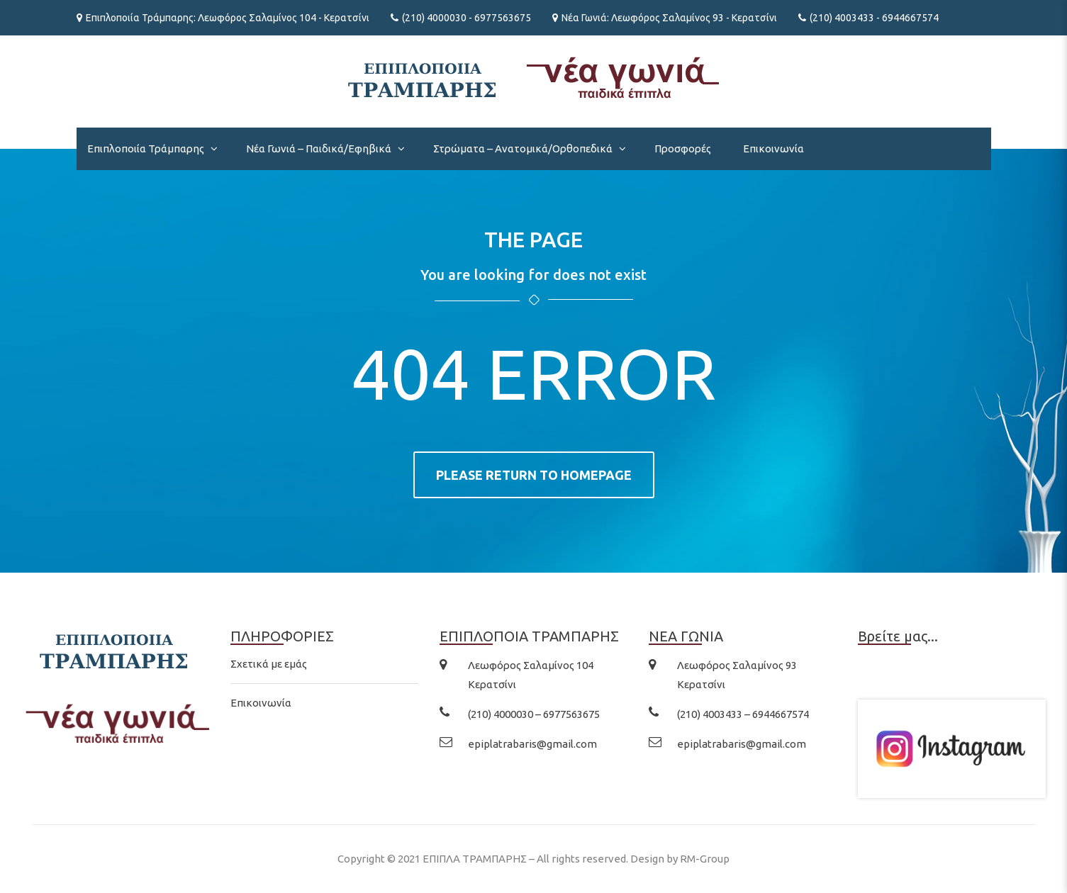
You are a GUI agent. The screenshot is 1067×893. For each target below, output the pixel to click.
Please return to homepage (534, 475)
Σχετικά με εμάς (268, 664)
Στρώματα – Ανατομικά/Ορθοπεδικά (523, 148)
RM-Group (705, 859)
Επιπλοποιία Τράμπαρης (145, 148)
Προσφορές (682, 148)
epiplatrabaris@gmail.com (532, 744)
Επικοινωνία (773, 148)
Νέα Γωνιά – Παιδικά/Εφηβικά (318, 148)
